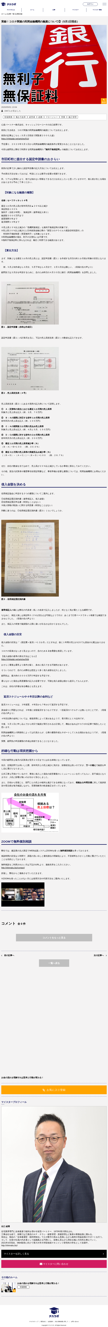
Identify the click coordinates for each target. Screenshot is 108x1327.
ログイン (90, 4)
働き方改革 (21, 117)
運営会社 (43, 1321)
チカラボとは (11, 9)
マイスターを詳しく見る (16, 1254)
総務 (40, 117)
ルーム (32, 9)
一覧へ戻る (54, 963)
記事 (54, 9)
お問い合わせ (75, 1321)
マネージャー (52, 117)
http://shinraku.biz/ (9, 1245)
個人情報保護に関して (61, 1321)
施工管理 (72, 117)
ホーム (3, 14)
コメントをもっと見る (54, 937)
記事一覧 (10, 14)
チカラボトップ (33, 1321)
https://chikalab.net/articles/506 (15, 659)
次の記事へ (99, 955)
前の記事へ (9, 955)
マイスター (75, 9)
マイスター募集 (97, 9)
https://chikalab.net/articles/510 (15, 139)
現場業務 (8, 117)
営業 (63, 117)
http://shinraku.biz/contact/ (13, 868)
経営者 (32, 117)
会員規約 (50, 1321)
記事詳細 (18, 14)
